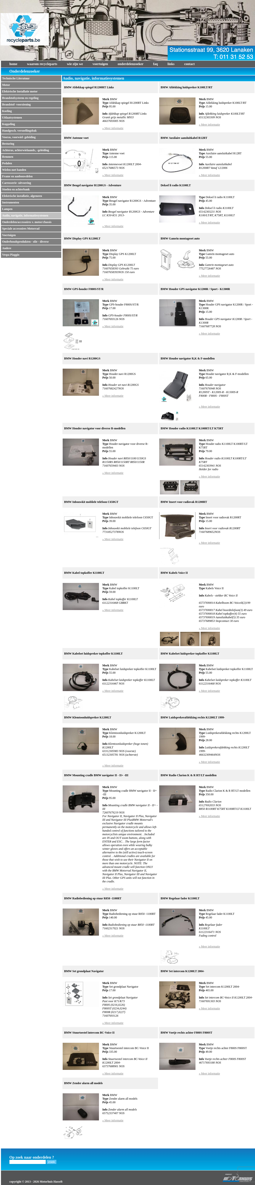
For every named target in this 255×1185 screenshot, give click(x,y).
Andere (6, 248)
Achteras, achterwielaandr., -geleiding (25, 150)
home (13, 64)
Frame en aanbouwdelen (17, 176)
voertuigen (100, 64)
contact (189, 64)
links (170, 64)
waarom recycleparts (42, 64)
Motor (6, 85)
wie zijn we (75, 64)
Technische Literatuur (16, 78)
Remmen (7, 156)
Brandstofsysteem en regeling (20, 98)
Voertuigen (9, 235)
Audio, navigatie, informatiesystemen (25, 215)
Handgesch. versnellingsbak (19, 130)
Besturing (8, 143)
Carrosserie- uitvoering (16, 183)
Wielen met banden (14, 169)
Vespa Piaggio (10, 254)
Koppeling (8, 124)
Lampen (7, 209)
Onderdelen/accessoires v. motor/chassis (27, 222)
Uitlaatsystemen (12, 117)
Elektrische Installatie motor (20, 91)
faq (155, 64)
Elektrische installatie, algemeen (22, 196)
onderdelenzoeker (130, 64)
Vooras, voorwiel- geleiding (19, 137)
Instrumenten (10, 202)
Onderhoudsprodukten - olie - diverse (25, 241)
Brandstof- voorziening (16, 104)
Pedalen (7, 163)
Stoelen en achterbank (16, 189)
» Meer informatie (112, 128)
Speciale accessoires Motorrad (20, 228)
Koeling (7, 111)
